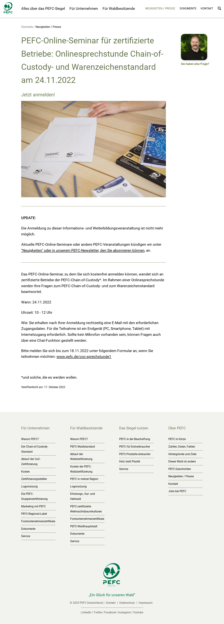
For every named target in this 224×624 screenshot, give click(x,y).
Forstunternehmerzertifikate (38, 521)
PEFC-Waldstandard (82, 446)
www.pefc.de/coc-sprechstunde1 (84, 356)
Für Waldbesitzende (119, 8)
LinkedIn (86, 612)
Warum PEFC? (30, 439)
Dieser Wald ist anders (182, 461)
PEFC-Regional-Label (34, 513)
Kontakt (207, 8)
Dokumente (188, 8)
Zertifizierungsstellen (34, 479)
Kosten (25, 471)
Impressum (146, 602)
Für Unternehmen (83, 8)
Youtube (138, 612)
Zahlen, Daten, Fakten (181, 446)
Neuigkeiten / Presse (160, 8)
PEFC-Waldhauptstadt (83, 526)
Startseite (27, 27)
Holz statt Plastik (129, 461)
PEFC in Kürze (177, 439)
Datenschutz (127, 602)
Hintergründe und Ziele (182, 454)
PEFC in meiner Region (84, 479)
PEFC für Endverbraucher (134, 446)
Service (25, 536)
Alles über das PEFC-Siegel (43, 8)
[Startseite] (10, 9)
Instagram (124, 612)
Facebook (110, 612)
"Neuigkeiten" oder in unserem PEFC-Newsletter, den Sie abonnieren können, (83, 250)
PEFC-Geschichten (179, 469)
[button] (195, 50)
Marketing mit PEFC (33, 506)
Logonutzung (29, 486)
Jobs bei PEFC (177, 491)
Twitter (97, 612)
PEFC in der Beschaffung (134, 439)
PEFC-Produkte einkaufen (134, 454)
